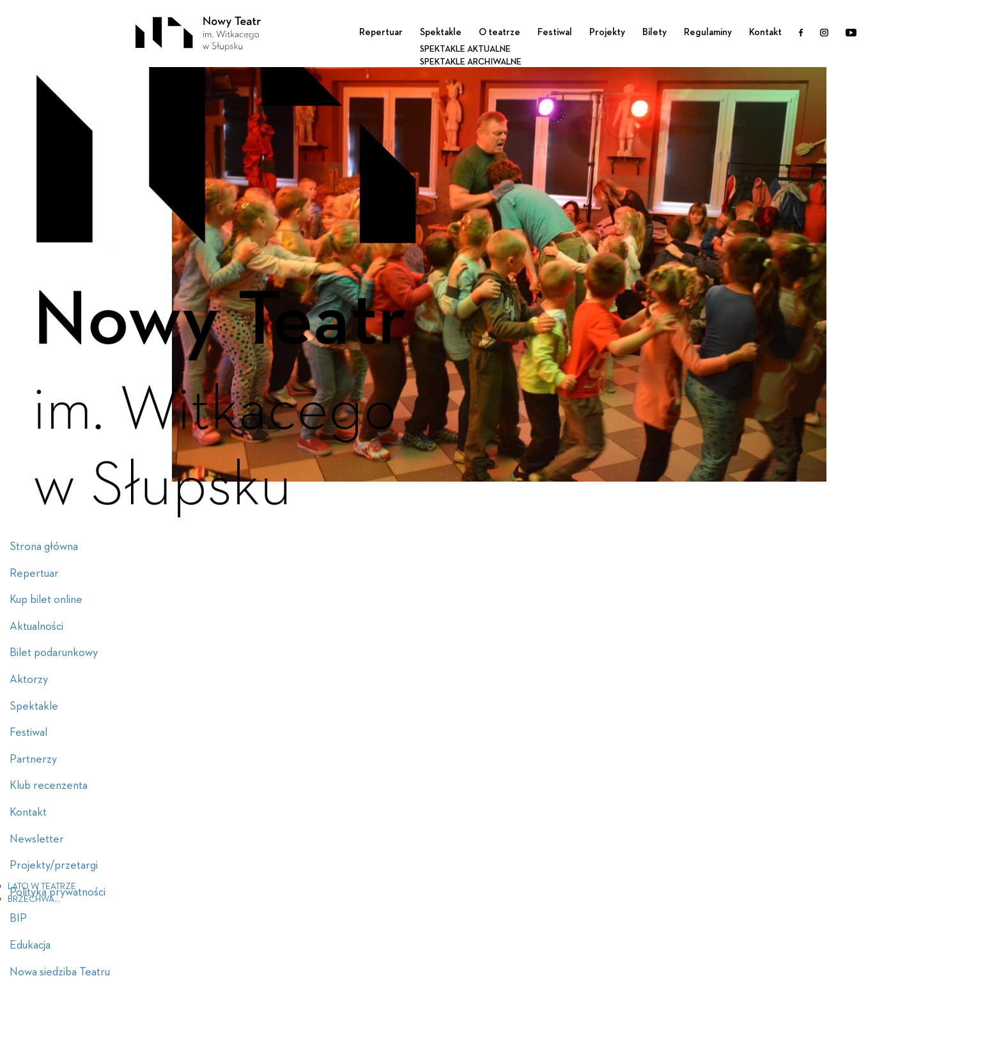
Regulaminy (708, 32)
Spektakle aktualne (465, 49)
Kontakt (765, 32)
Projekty (607, 32)
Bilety (654, 32)
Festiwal (555, 32)
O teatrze (499, 32)
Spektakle (440, 32)
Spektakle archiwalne (471, 61)
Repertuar (381, 32)
